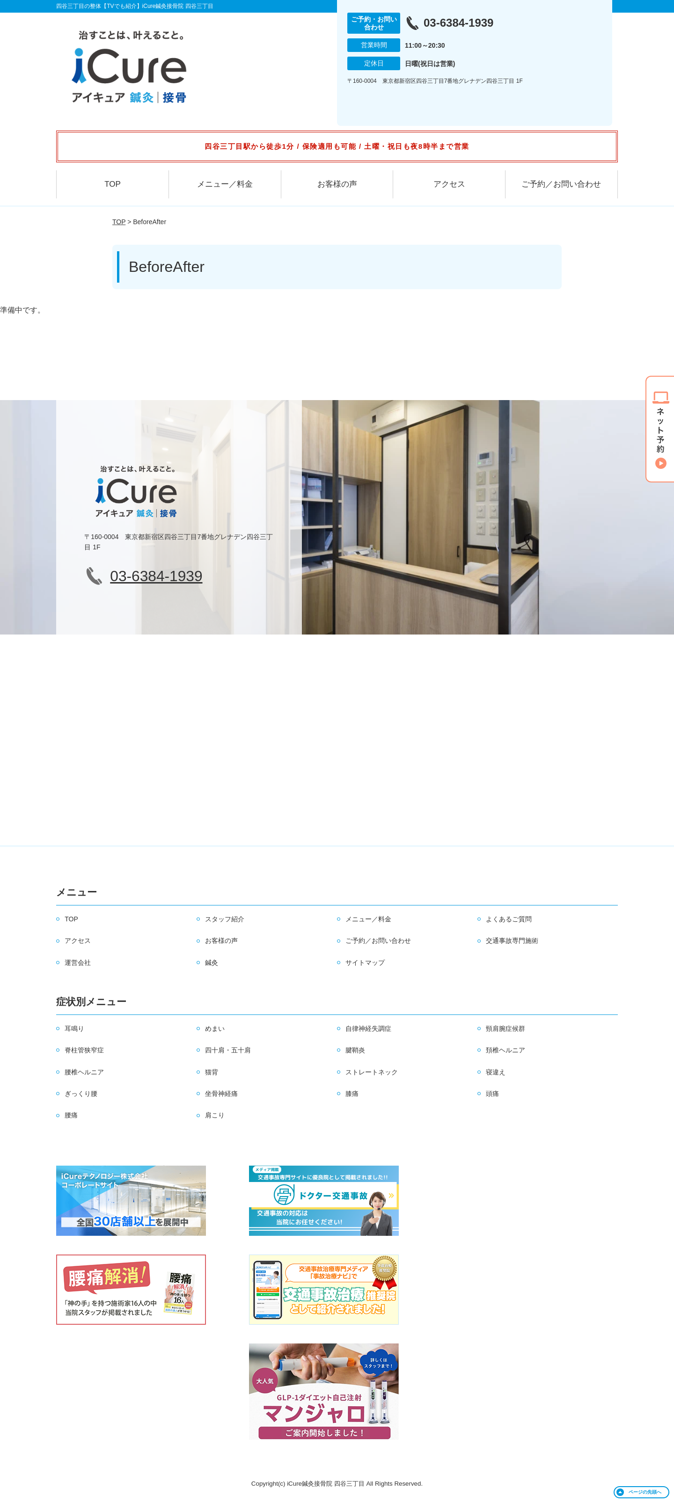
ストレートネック (371, 1072)
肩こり (215, 1115)
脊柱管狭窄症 (84, 1050)
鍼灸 (211, 962)
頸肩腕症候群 (505, 1028)
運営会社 (78, 962)
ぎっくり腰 (81, 1093)
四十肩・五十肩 (228, 1050)
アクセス (449, 184)
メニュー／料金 (225, 184)
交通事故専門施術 (512, 940)
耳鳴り (74, 1028)
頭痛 (492, 1093)
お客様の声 (337, 184)
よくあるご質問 (509, 919)
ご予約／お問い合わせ (561, 184)
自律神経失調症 (368, 1028)
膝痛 (352, 1093)
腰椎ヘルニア (84, 1072)
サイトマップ (365, 962)
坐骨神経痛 (221, 1093)
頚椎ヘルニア (505, 1050)
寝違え (496, 1072)
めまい (215, 1028)
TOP (112, 184)
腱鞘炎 (355, 1050)
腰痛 (71, 1115)
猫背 (211, 1072)
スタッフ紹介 (224, 919)
